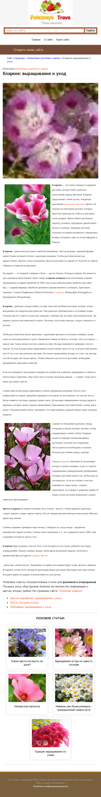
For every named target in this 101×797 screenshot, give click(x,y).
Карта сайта (62, 39)
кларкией (65, 461)
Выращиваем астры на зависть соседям (74, 662)
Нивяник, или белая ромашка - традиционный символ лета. (74, 708)
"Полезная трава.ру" (70, 591)
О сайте (48, 39)
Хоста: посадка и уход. (24, 602)
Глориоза (59, 292)
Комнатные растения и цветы (31, 68)
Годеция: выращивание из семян (50, 753)
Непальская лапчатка (27, 706)
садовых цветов (39, 555)
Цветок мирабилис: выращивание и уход (35, 598)
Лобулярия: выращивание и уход (30, 607)
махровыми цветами (74, 204)
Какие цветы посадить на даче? (27, 662)
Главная (36, 39)
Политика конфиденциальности (50, 786)
